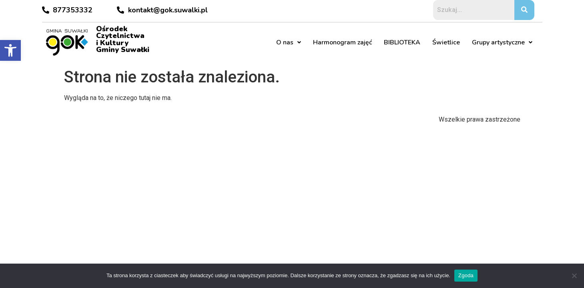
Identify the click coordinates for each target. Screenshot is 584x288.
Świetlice (446, 42)
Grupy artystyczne (502, 42)
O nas (288, 42)
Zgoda (466, 275)
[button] (10, 50)
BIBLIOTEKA (402, 42)
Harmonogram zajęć (342, 42)
